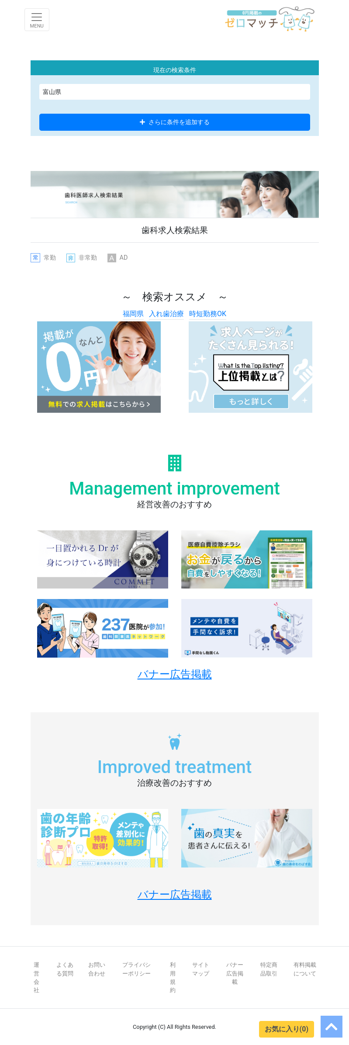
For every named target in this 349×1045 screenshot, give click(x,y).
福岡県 (133, 314)
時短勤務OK (207, 314)
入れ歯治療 (166, 314)
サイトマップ (200, 968)
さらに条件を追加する (175, 121)
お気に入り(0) (286, 1029)
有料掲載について (305, 968)
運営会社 (36, 977)
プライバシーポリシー (136, 968)
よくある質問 (64, 968)
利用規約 (173, 977)
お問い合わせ (96, 968)
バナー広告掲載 (234, 973)
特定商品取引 (268, 968)
